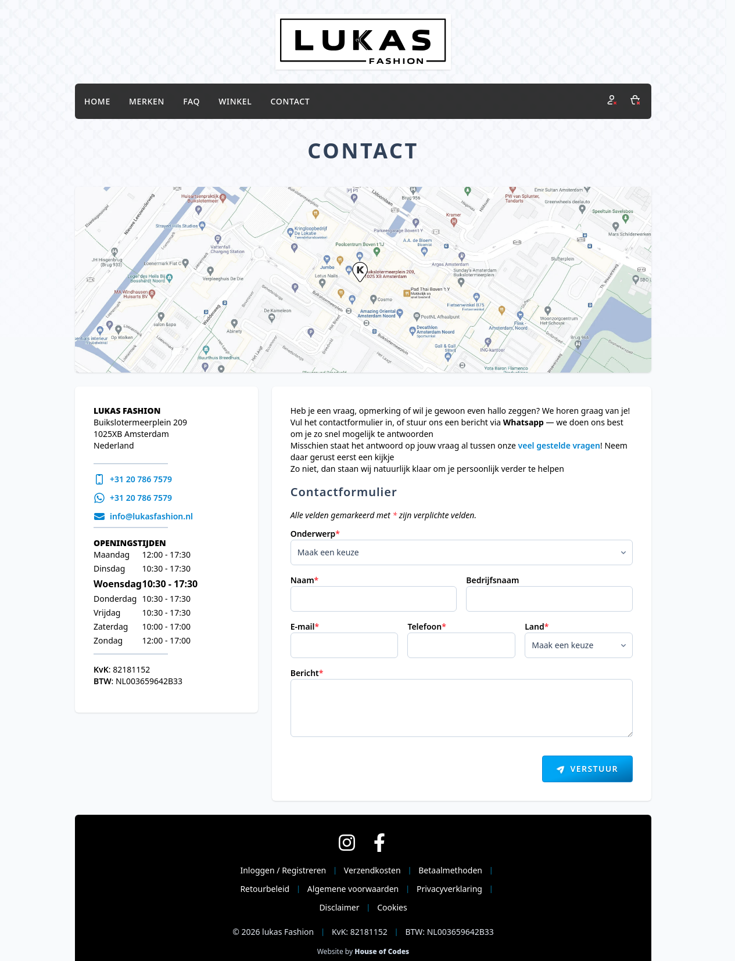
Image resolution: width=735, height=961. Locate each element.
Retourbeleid (264, 888)
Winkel (235, 101)
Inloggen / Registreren (283, 870)
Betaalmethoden (450, 870)
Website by (363, 951)
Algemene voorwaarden (353, 888)
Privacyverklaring (449, 888)
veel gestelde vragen (559, 445)
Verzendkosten (372, 870)
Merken (146, 101)
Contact (290, 101)
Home (97, 101)
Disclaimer (339, 907)
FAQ (191, 101)
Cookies (392, 907)
